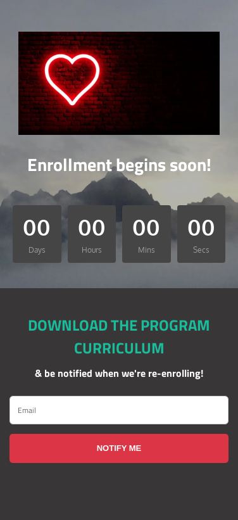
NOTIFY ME (119, 448)
